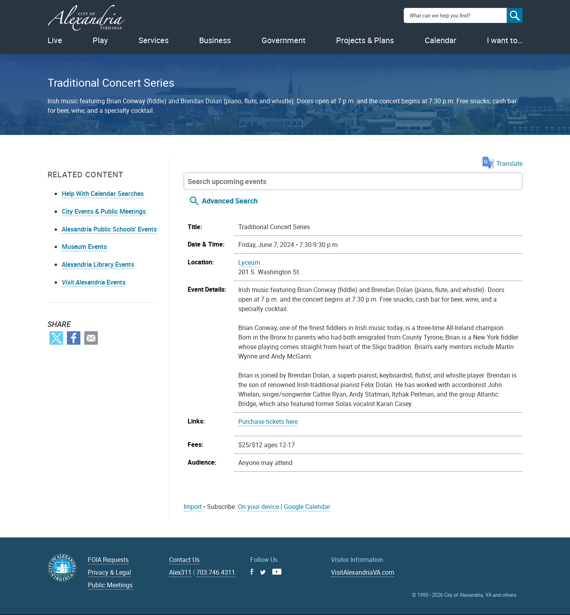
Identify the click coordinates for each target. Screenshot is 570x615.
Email (91, 338)
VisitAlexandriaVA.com (362, 572)
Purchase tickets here (268, 421)
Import (193, 506)
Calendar (440, 40)
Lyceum (249, 262)
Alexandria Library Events (98, 264)
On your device (258, 506)
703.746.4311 (215, 572)
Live (55, 40)
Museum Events (84, 246)
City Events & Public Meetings (104, 211)
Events (93, 282)
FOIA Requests (108, 559)
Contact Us (184, 559)
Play (100, 40)
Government (284, 40)
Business (215, 40)
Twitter (56, 338)
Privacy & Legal (109, 572)
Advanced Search (230, 200)
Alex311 (180, 572)
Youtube (276, 572)
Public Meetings (110, 585)
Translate (502, 163)
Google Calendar (307, 506)
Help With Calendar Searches (103, 193)
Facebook (73, 338)
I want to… (504, 40)
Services (154, 40)
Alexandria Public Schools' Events (109, 229)
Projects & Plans (365, 40)
